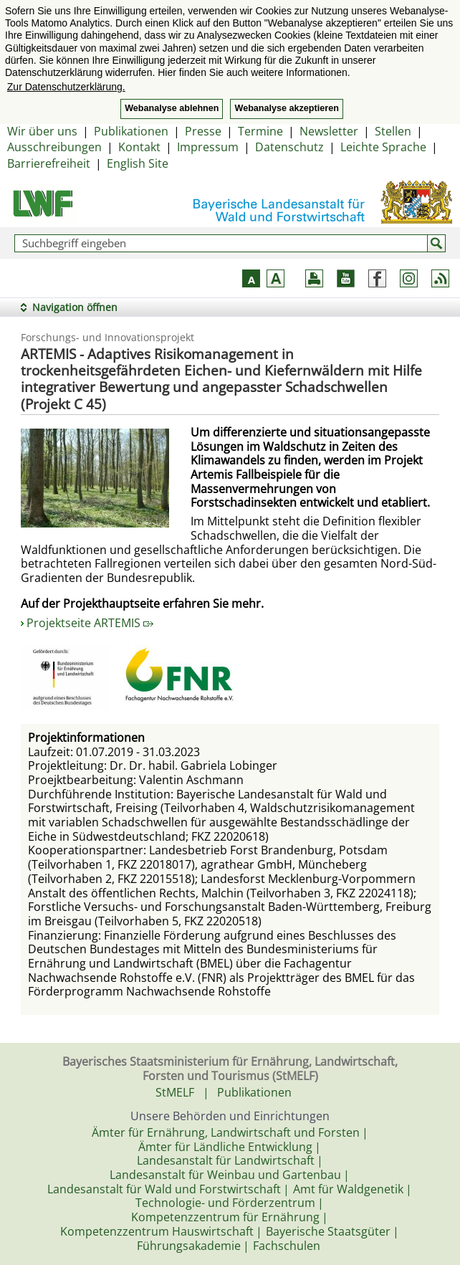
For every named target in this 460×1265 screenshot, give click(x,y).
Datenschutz (289, 147)
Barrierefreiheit (48, 163)
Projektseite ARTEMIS (90, 623)
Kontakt (139, 147)
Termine (260, 131)
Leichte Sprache (383, 147)
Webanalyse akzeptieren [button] (286, 108)
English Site (137, 163)
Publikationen (131, 131)
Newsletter (329, 131)
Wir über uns (42, 131)
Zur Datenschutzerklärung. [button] (66, 86)
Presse (203, 131)
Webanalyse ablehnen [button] (172, 108)
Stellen (393, 131)
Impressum (208, 147)
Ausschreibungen (54, 147)
